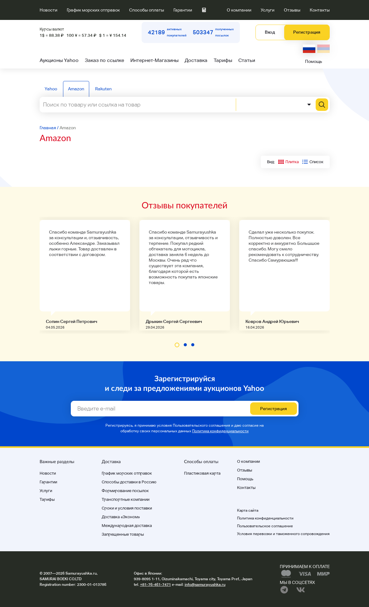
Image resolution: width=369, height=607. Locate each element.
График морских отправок (93, 9)
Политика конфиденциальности (220, 431)
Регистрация (306, 32)
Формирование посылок (125, 490)
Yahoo (51, 88)
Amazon (76, 88)
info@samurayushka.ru (205, 584)
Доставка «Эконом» (121, 517)
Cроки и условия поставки (127, 508)
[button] (177, 345)
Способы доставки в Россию (129, 482)
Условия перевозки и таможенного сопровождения (283, 534)
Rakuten (103, 88)
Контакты (320, 9)
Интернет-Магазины (154, 60)
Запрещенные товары (123, 534)
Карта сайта (247, 510)
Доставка (196, 60)
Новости (48, 9)
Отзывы (292, 9)
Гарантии (182, 9)
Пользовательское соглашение (265, 526)
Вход (270, 32)
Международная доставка (127, 525)
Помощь (313, 61)
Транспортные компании (125, 499)
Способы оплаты (146, 9)
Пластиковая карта (202, 473)
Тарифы (223, 60)
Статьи (246, 60)
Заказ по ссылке (104, 60)
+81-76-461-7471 (155, 584)
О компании (239, 9)
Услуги (267, 9)
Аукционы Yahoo (59, 60)
